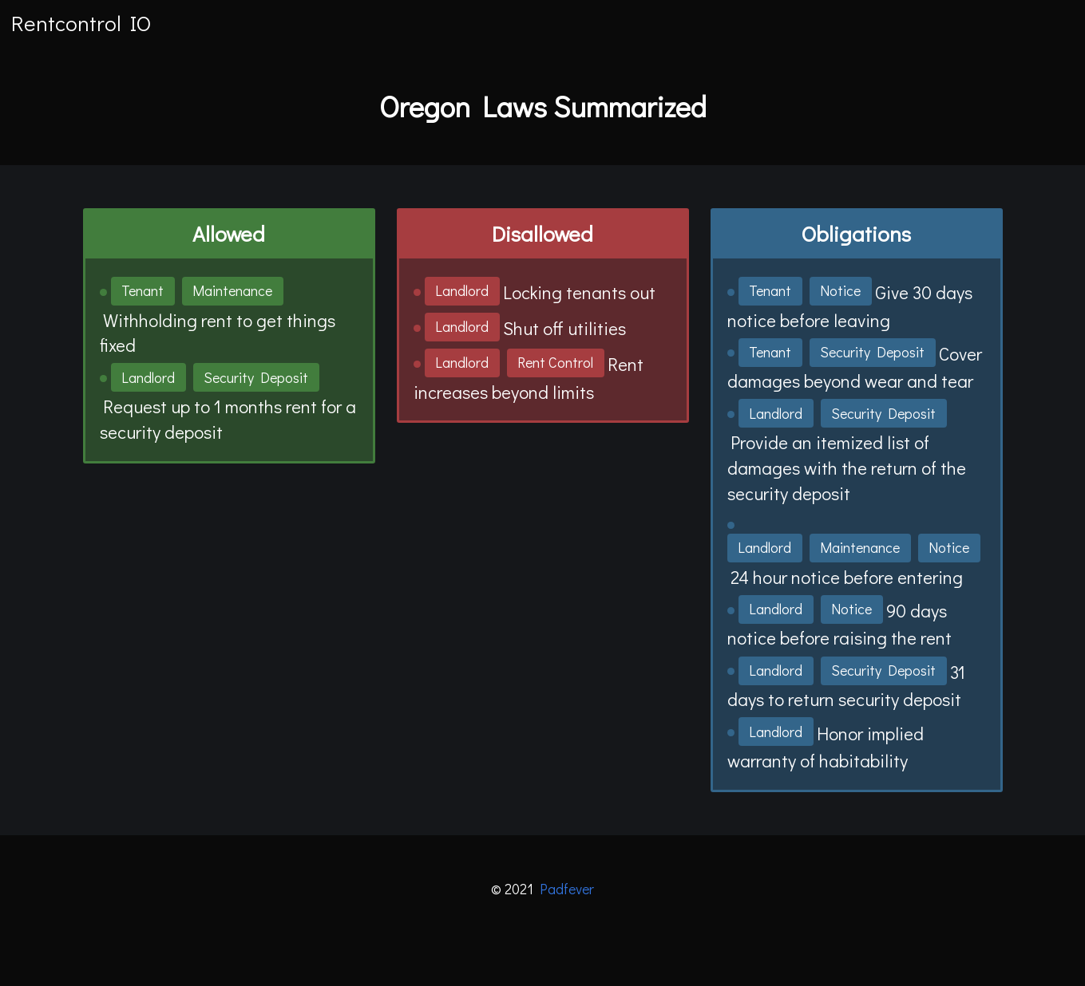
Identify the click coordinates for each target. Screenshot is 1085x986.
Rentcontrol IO (81, 23)
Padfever (567, 888)
